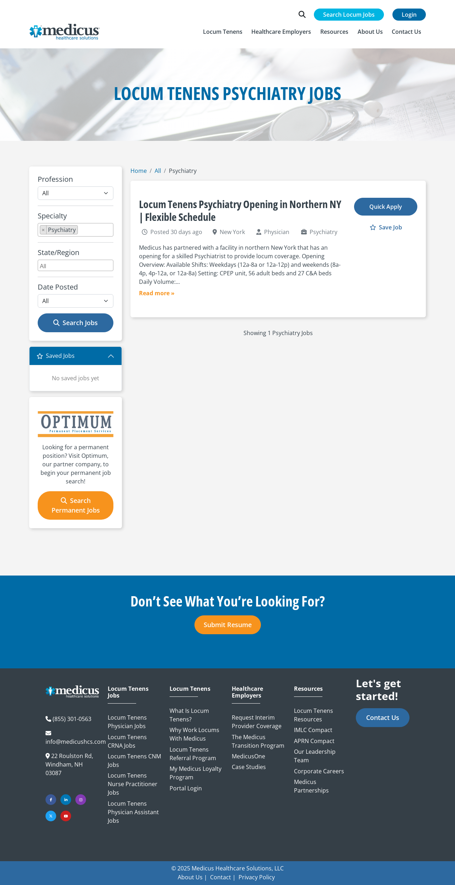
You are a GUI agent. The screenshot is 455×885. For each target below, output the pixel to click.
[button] (222, 32)
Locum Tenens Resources (313, 715)
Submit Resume (228, 624)
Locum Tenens (190, 688)
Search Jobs (75, 322)
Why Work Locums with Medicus (194, 734)
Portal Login (186, 788)
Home (138, 171)
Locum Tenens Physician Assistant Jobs (133, 812)
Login (409, 14)
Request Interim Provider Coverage (257, 722)
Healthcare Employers (247, 692)
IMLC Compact (313, 730)
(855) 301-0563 (72, 719)
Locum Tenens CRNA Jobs (127, 741)
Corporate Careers (319, 771)
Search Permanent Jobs (76, 505)
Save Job (386, 227)
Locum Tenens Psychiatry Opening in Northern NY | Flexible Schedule (240, 210)
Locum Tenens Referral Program (193, 754)
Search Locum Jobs (349, 14)
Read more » (157, 293)
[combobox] (75, 230)
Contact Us (382, 717)
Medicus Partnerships (311, 786)
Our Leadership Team (315, 756)
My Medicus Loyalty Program (195, 773)
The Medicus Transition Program (258, 741)
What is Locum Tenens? (189, 715)
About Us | (192, 877)
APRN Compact (314, 741)
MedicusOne (248, 756)
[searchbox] (82, 231)
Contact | (223, 877)
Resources (308, 688)
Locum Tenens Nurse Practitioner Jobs (132, 784)
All (158, 171)
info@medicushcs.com (76, 742)
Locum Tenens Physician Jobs (127, 722)
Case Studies (249, 767)
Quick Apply (385, 207)
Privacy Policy (257, 877)
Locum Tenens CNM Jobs (134, 760)
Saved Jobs (56, 356)
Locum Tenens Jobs (128, 692)
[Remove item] (43, 230)
